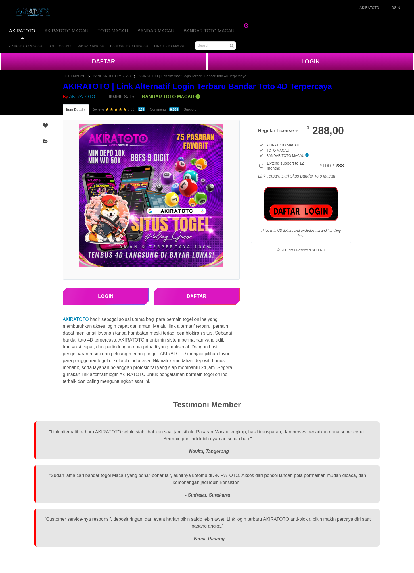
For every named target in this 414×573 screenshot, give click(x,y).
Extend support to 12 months (305, 166)
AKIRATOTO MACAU (67, 30)
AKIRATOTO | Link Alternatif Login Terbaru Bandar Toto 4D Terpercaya (192, 76)
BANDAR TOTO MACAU (209, 30)
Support (190, 109)
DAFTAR (103, 61)
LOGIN (310, 61)
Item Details (75, 110)
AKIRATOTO (22, 30)
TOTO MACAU (113, 30)
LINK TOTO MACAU (169, 46)
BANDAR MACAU (156, 30)
